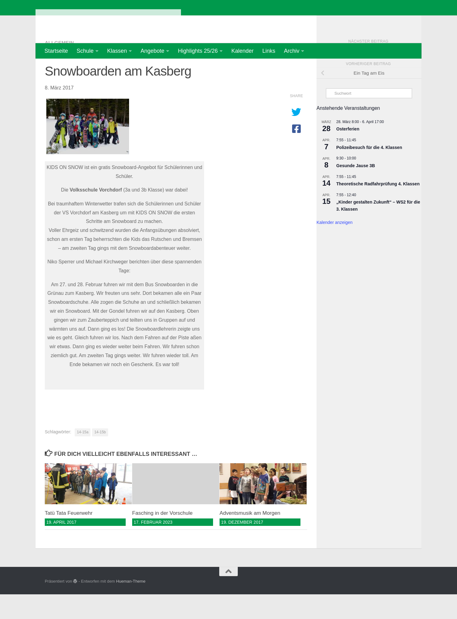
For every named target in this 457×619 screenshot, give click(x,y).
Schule (85, 51)
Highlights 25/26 (198, 51)
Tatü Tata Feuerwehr (69, 538)
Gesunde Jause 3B (355, 190)
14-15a (82, 457)
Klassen (117, 51)
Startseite (56, 51)
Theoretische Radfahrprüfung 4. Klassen (378, 208)
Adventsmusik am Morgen (250, 538)
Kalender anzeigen (335, 247)
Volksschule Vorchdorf (108, 21)
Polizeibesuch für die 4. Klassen (369, 172)
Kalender (242, 51)
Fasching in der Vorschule (162, 538)
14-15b (100, 457)
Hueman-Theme (130, 606)
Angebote (152, 51)
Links (268, 51)
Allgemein (59, 67)
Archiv (291, 51)
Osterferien (347, 153)
